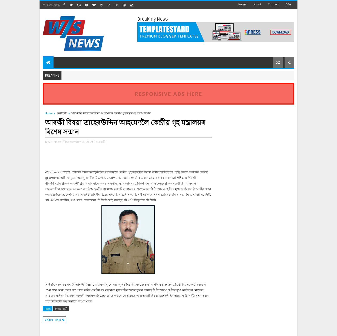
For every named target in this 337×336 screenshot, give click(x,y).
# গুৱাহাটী (61, 309)
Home (242, 4)
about (257, 4)
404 (288, 4)
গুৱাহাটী (62, 113)
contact (273, 4)
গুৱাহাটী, (101, 142)
